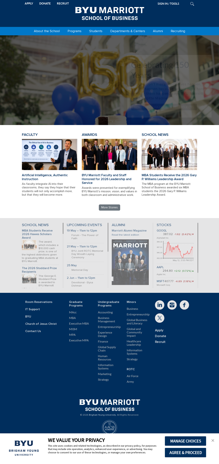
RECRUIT (63, 3)
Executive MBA (79, 323)
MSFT (160, 281)
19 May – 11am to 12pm (82, 230)
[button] (213, 440)
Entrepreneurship (109, 327)
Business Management (106, 319)
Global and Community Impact (134, 332)
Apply (159, 330)
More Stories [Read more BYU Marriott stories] (109, 207)
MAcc (73, 312)
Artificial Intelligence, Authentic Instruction (45, 177)
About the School (47, 31)
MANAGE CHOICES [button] (185, 441)
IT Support (32, 309)
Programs (74, 31)
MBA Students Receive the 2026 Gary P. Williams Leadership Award (169, 177)
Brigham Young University (102, 415)
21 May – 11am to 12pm (82, 246)
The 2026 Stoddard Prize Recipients (39, 270)
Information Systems (105, 366)
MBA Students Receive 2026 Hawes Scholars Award (37, 234)
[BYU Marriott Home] (109, 13)
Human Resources (104, 357)
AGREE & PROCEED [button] (185, 452)
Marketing (104, 374)
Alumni (158, 31)
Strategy (103, 379)
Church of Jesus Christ (41, 324)
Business (132, 308)
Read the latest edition (125, 234)
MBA (72, 318)
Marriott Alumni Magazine (129, 230)
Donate (160, 336)
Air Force (132, 376)
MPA (72, 334)
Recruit (160, 342)
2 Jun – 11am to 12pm (81, 278)
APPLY (29, 3)
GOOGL (162, 230)
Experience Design (105, 334)
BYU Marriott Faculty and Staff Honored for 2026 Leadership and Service (106, 179)
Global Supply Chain (107, 348)
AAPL (160, 267)
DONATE (45, 3)
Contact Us (33, 331)
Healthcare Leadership (134, 343)
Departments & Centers (127, 31)
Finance (103, 341)
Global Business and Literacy (137, 321)
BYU (28, 316)
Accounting (105, 312)
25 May (72, 265)
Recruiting (178, 31)
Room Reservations (38, 302)
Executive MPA (79, 340)
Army (130, 381)
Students (95, 31)
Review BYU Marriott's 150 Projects (164, 107)
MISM (73, 329)
